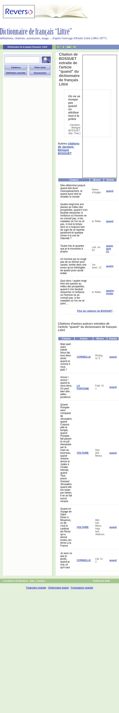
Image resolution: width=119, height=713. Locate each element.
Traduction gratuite (36, 587)
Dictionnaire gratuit (58, 587)
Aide (32, 581)
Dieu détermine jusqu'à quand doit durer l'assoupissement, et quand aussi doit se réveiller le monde (72, 191)
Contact (41, 581)
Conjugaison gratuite (82, 587)
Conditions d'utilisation (15, 581)
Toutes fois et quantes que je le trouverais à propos (72, 248)
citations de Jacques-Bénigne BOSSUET (68, 148)
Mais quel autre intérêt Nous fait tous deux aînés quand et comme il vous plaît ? (65, 357)
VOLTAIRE (83, 453)
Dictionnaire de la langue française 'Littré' (28, 47)
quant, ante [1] (109, 248)
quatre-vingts (110, 292)
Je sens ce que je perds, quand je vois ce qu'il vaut (66, 560)
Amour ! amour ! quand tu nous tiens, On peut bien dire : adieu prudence (66, 387)
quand (109, 191)
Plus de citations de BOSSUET (95, 311)
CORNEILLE (84, 356)
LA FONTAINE (83, 387)
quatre (110, 266)
